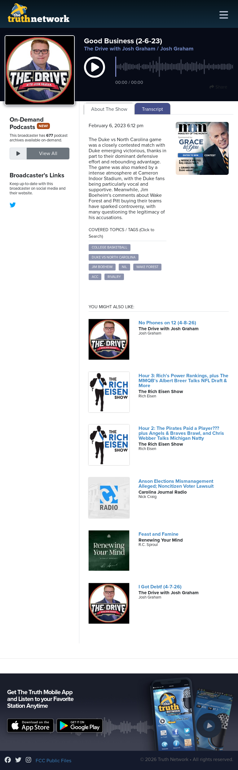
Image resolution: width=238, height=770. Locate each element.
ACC (95, 277)
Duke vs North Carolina (113, 257)
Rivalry (114, 277)
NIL (124, 267)
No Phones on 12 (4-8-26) (167, 323)
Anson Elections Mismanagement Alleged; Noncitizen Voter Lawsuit (176, 483)
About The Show (109, 109)
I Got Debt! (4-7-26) (160, 587)
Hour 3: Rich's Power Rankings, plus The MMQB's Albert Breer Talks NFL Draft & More (183, 381)
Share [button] (218, 87)
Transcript (152, 109)
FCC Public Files (53, 761)
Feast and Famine (158, 534)
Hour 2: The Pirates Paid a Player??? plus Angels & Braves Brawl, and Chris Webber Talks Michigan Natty (181, 433)
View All (48, 153)
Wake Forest (147, 267)
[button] (94, 74)
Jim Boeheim (102, 267)
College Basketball (109, 247)
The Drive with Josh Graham (119, 48)
